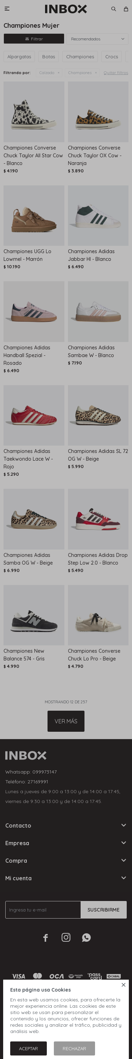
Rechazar (74, 1048)
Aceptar (28, 1048)
